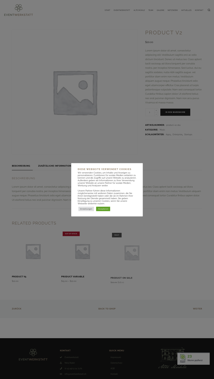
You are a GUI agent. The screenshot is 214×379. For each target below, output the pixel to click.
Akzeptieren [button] (103, 209)
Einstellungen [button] (86, 209)
